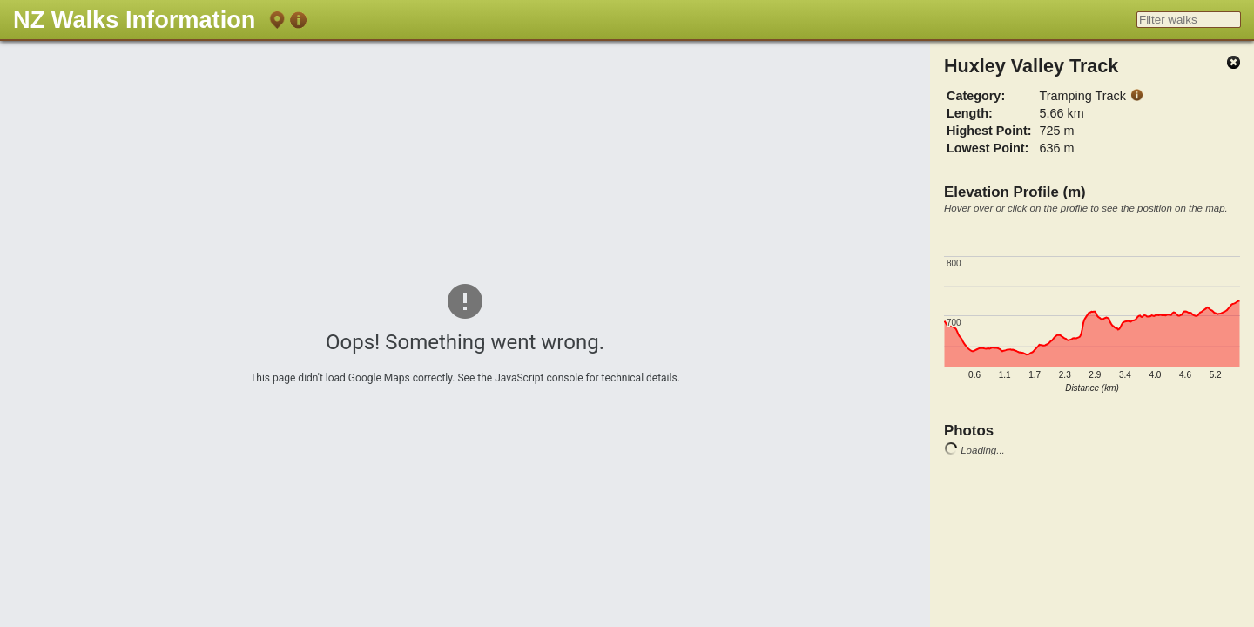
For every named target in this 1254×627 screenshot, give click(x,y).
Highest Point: (989, 131)
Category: (976, 96)
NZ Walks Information (134, 19)
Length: (970, 113)
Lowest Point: (987, 148)
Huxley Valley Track (1031, 66)
